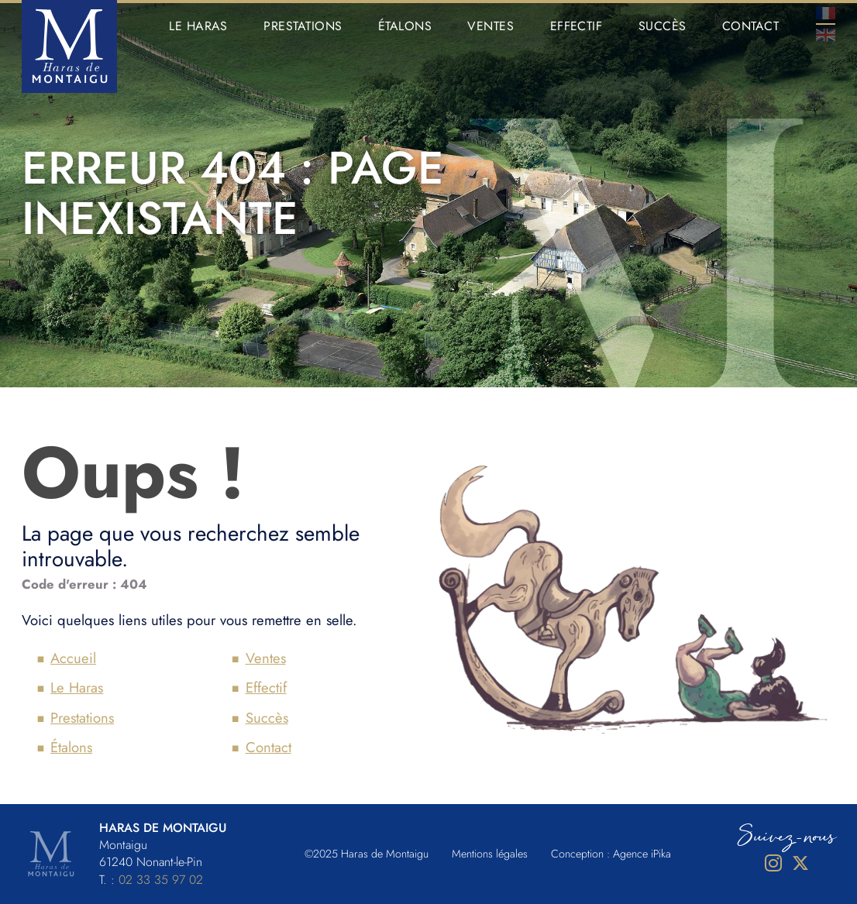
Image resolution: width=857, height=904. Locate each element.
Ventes (490, 26)
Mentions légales (490, 853)
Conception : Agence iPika (611, 853)
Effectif (576, 26)
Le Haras (198, 26)
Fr (825, 13)
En (825, 35)
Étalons (405, 26)
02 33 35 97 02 (161, 880)
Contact (750, 26)
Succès (662, 26)
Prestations (302, 26)
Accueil (73, 658)
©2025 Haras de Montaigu (366, 853)
